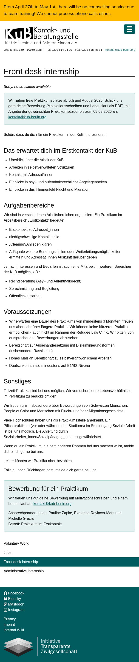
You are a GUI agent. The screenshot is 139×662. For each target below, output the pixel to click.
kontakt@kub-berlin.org (120, 49)
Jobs (7, 553)
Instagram (14, 610)
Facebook (14, 593)
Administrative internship (24, 571)
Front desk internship (21, 562)
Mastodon (14, 604)
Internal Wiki (14, 630)
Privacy (10, 619)
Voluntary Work (16, 543)
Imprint (9, 624)
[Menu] (129, 29)
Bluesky (12, 599)
